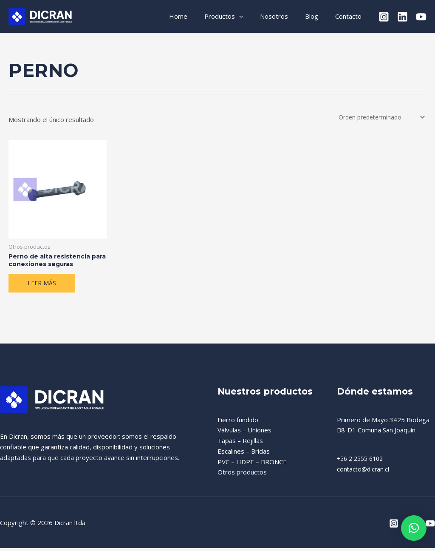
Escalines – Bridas (244, 455)
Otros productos (242, 476)
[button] (414, 528)
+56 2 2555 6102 (362, 462)
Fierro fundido (238, 423)
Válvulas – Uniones (244, 434)
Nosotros (285, 16)
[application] (254, 16)
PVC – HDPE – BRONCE (252, 465)
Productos (238, 16)
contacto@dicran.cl (364, 473)
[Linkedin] (402, 16)
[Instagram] (384, 16)
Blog (318, 16)
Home (197, 16)
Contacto (350, 16)
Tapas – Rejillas (240, 444)
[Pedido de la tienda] (378, 117)
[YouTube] (421, 16)
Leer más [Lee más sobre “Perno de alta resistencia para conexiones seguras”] (42, 286)
